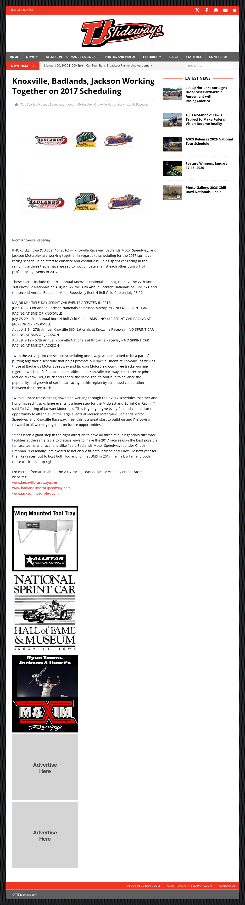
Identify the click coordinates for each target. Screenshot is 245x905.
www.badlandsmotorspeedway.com (41, 487)
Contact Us (218, 57)
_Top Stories (28, 104)
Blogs (173, 57)
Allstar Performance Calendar (71, 57)
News (30, 57)
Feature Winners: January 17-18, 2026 (207, 165)
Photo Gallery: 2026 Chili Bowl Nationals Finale (206, 189)
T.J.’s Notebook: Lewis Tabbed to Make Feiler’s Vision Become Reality (205, 119)
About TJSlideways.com (143, 885)
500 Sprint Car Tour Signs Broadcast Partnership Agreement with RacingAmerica (206, 94)
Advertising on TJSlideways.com (189, 885)
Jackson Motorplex (79, 104)
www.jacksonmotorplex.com (35, 493)
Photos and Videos (120, 57)
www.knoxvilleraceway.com (34, 482)
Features (150, 57)
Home (14, 57)
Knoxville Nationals (107, 104)
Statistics (194, 57)
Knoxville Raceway (135, 104)
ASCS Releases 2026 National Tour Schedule (209, 141)
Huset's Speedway (51, 104)
